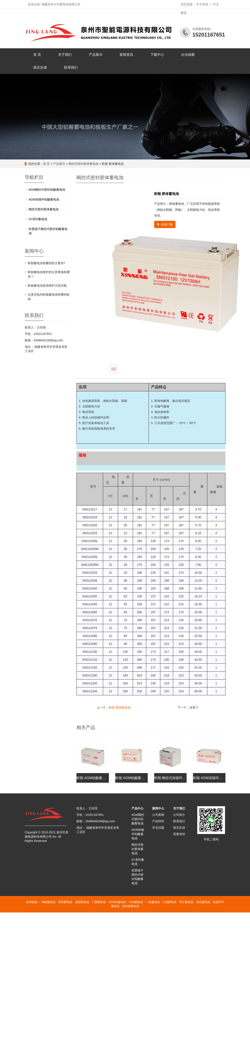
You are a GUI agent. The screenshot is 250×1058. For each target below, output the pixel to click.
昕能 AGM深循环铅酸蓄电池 (214, 778)
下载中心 (157, 54)
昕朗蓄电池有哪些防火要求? (46, 263)
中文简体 (202, 4)
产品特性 (158, 821)
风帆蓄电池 (48, 902)
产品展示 (95, 54)
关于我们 (65, 54)
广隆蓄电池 (99, 902)
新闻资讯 (126, 54)
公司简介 (179, 814)
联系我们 (71, 67)
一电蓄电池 (153, 902)
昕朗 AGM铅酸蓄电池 (92, 778)
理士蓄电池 (186, 902)
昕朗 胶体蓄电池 (119, 707)
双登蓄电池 (65, 902)
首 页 (37, 54)
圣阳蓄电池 (82, 902)
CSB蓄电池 (136, 902)
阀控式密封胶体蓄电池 (83, 163)
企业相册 (188, 54)
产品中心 (137, 808)
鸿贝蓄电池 (203, 902)
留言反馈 (40, 67)
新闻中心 (158, 808)
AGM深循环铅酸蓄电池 (44, 199)
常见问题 (158, 827)
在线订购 (165, 224)
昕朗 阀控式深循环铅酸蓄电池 (176, 778)
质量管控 (179, 834)
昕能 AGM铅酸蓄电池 (131, 778)
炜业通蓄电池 (130, 906)
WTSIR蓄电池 (117, 902)
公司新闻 (158, 814)
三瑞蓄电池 (169, 902)
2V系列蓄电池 (38, 219)
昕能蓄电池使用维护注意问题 (47, 285)
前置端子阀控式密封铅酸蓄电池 (48, 231)
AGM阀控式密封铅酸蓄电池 (47, 189)
